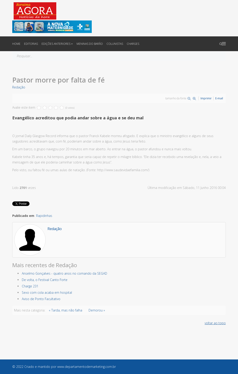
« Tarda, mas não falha (65, 310)
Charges (133, 44)
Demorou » (97, 310)
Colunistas (115, 44)
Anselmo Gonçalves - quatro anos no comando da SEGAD (64, 273)
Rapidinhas (44, 215)
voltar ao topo (215, 323)
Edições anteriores (56, 44)
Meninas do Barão (90, 44)
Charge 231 (30, 286)
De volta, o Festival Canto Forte (44, 280)
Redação (18, 87)
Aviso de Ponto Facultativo (41, 299)
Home (16, 44)
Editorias (31, 44)
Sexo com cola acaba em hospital (47, 292)
